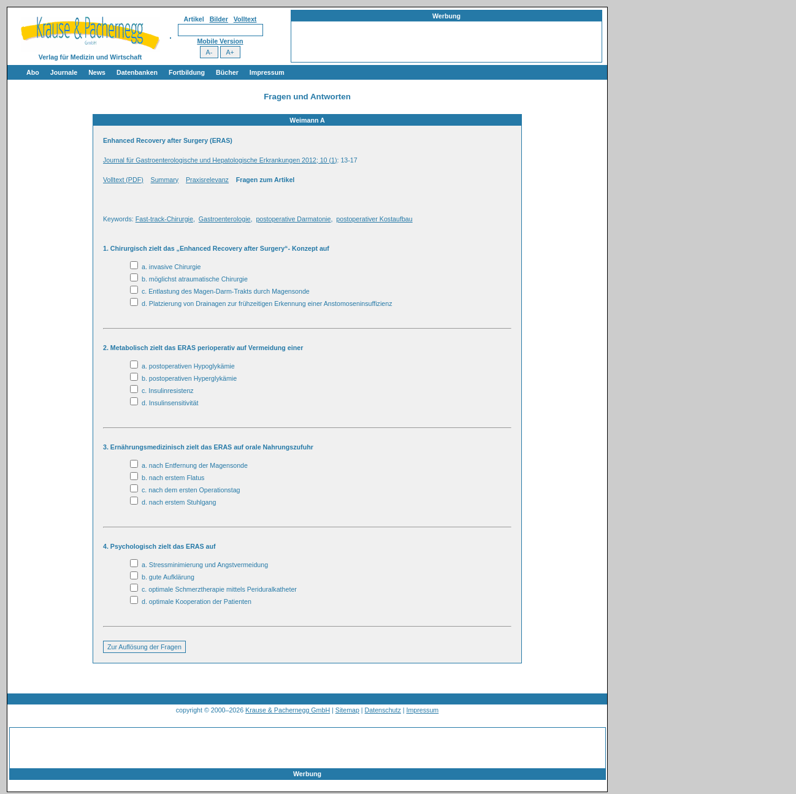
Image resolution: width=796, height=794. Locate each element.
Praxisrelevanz (207, 179)
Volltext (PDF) (123, 179)
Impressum (267, 72)
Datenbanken (137, 72)
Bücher (227, 72)
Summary (165, 179)
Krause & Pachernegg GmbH (287, 710)
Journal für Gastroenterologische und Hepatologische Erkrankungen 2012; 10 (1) (220, 160)
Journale (63, 72)
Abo (32, 72)
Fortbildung (187, 72)
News (96, 72)
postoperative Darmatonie (293, 219)
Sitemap (347, 710)
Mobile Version (220, 41)
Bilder (219, 19)
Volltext (245, 19)
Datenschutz (383, 710)
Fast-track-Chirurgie (164, 219)
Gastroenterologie (225, 219)
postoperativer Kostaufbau (374, 219)
